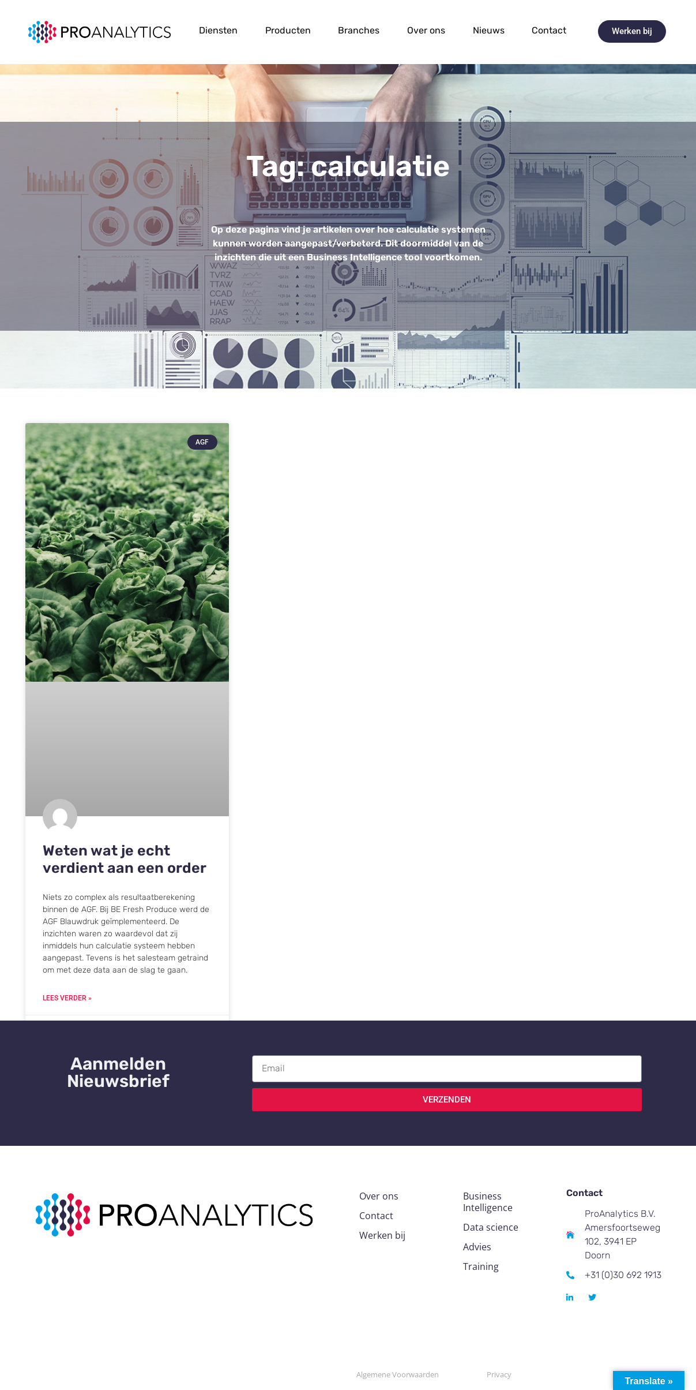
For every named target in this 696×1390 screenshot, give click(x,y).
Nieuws (489, 30)
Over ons (426, 30)
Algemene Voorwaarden (397, 1374)
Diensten (218, 30)
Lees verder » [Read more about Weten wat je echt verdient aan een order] (67, 998)
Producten (288, 30)
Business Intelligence (488, 1202)
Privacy (499, 1374)
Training (481, 1266)
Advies (477, 1246)
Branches (358, 30)
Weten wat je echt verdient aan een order (124, 859)
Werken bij (382, 1235)
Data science (490, 1227)
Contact (549, 30)
